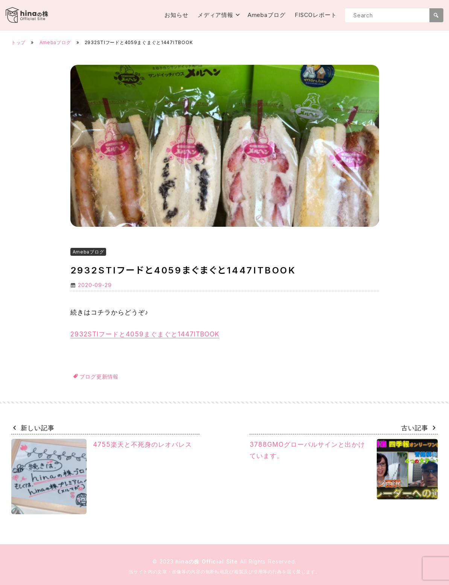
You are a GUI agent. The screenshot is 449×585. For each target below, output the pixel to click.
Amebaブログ (267, 14)
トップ (18, 42)
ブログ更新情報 (99, 376)
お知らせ (176, 14)
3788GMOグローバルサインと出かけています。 (344, 469)
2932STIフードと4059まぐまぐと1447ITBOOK (145, 334)
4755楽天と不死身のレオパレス (101, 476)
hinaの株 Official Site (207, 561)
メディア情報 (215, 14)
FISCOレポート (316, 14)
